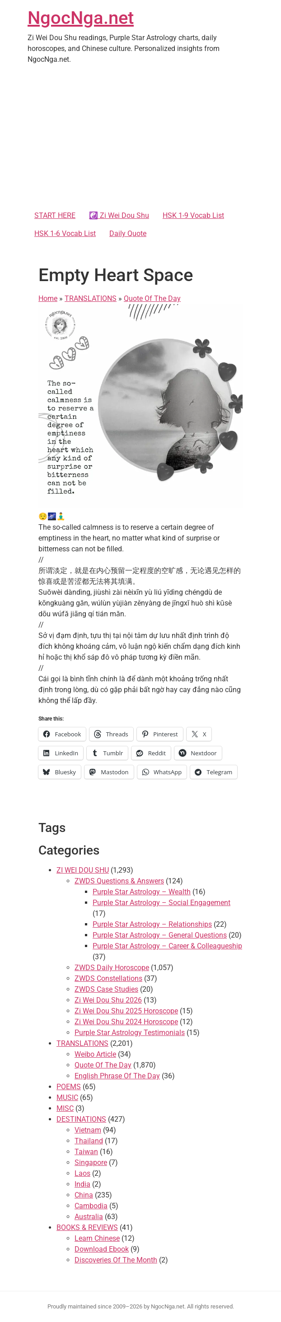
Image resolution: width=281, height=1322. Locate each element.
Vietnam (88, 1130)
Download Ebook (102, 1249)
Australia (89, 1216)
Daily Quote (127, 233)
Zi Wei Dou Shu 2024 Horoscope (126, 1021)
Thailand (89, 1141)
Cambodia (91, 1206)
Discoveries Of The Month (116, 1260)
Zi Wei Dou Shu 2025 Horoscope (126, 1011)
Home (47, 298)
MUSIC (67, 1097)
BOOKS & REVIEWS (87, 1227)
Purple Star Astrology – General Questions (160, 935)
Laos (82, 1173)
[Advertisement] (140, 139)
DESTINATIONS (81, 1119)
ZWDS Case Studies (106, 989)
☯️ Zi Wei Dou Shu (119, 215)
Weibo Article (95, 1054)
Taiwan (86, 1151)
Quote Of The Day (152, 298)
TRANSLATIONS (91, 298)
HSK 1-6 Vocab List (65, 233)
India (82, 1184)
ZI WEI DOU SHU (82, 870)
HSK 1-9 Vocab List (193, 215)
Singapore (91, 1162)
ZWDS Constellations (108, 978)
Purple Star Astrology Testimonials (130, 1032)
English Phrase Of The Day (117, 1076)
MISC (65, 1108)
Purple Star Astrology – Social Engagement (161, 902)
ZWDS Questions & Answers (119, 881)
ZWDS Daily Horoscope (112, 967)
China (84, 1195)
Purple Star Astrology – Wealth (142, 891)
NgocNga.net (81, 17)
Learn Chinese (97, 1238)
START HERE (54, 215)
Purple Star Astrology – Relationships (152, 924)
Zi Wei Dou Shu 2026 (108, 1000)
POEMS (68, 1086)
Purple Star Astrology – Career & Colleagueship (167, 946)
